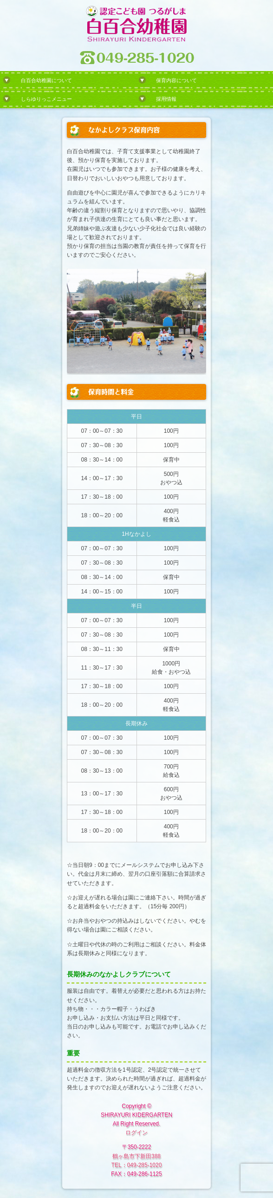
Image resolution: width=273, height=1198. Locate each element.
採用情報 (166, 99)
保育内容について (176, 80)
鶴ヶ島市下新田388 (136, 1156)
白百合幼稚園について (46, 80)
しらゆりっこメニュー (46, 99)
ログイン (136, 1132)
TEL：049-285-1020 (136, 1165)
